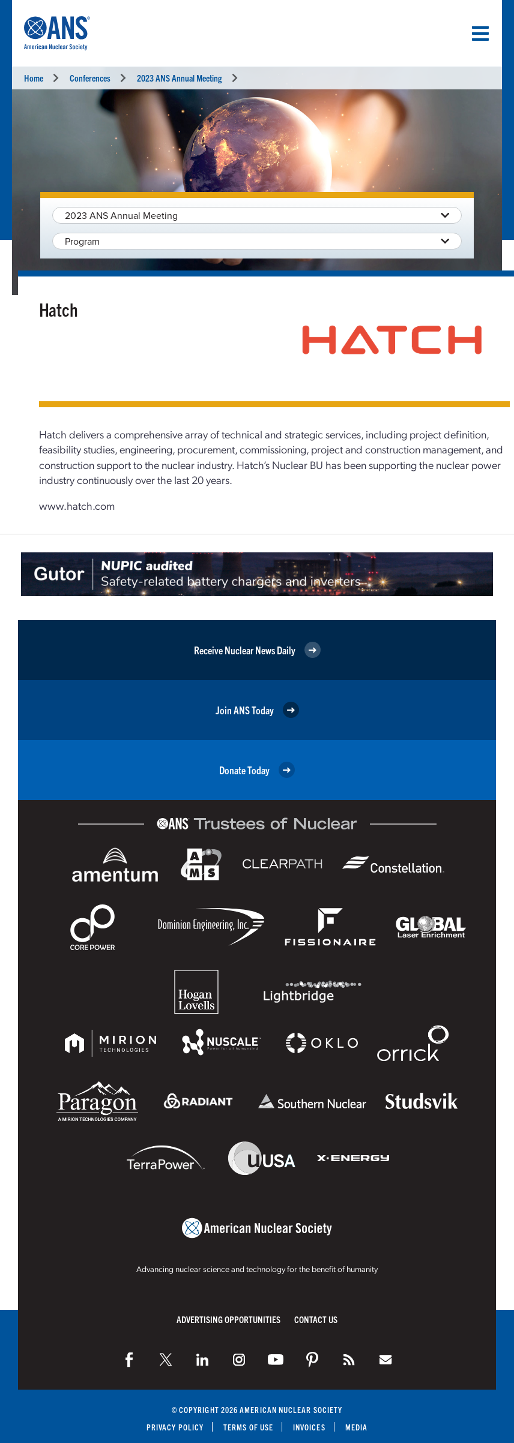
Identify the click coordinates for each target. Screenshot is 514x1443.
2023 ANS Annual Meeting (179, 77)
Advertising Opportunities (228, 1319)
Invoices (309, 1427)
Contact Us (315, 1319)
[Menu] (480, 33)
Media (356, 1427)
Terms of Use (248, 1427)
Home (33, 77)
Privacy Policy (175, 1427)
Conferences (90, 77)
